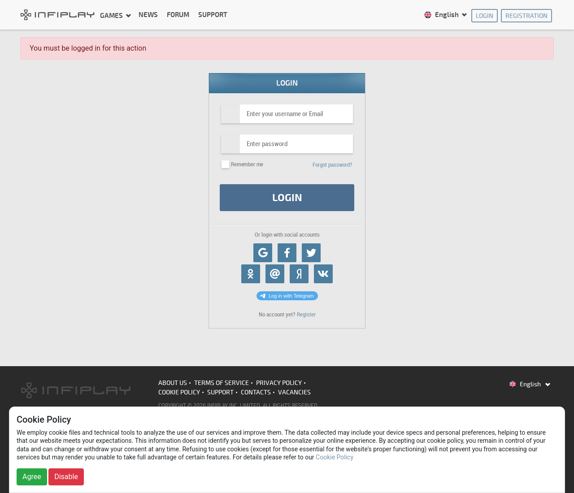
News (148, 15)
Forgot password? (332, 164)
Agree (31, 476)
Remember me (247, 164)
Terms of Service (221, 383)
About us (172, 383)
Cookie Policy (179, 392)
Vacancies (294, 392)
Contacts (256, 392)
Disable (66, 476)
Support (212, 15)
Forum (178, 15)
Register (306, 314)
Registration (526, 16)
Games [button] (112, 15)
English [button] (442, 15)
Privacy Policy (279, 383)
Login (484, 16)
